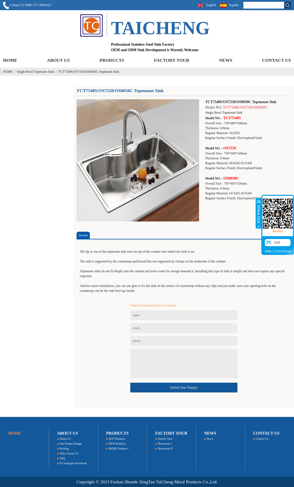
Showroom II (164, 448)
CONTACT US (276, 60)
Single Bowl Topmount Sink (35, 71)
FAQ (61, 458)
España (229, 5)
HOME (10, 60)
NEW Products (116, 443)
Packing (63, 448)
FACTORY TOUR (171, 60)
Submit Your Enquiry (184, 387)
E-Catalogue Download (72, 463)
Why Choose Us (67, 453)
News (208, 438)
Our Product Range (69, 443)
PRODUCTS (111, 60)
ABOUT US (58, 60)
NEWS (225, 60)
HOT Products (115, 438)
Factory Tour (163, 438)
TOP (277, 242)
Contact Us (260, 438)
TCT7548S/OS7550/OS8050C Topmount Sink (88, 71)
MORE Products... (118, 448)
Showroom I (163, 443)
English (206, 5)
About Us (64, 438)
